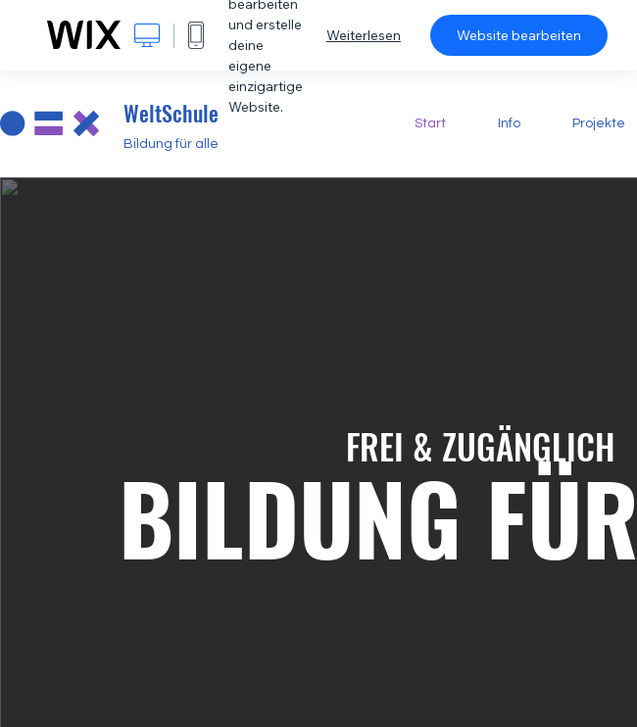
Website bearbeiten (519, 35)
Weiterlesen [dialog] (363, 35)
